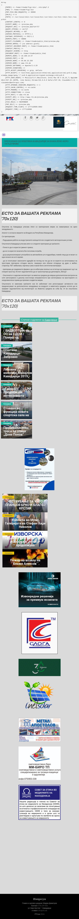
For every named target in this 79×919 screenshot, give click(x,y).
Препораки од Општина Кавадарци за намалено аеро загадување (36, 142)
